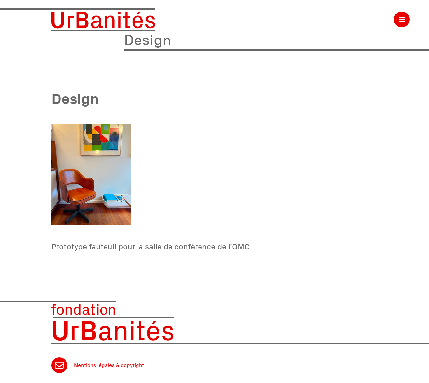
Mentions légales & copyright (109, 365)
